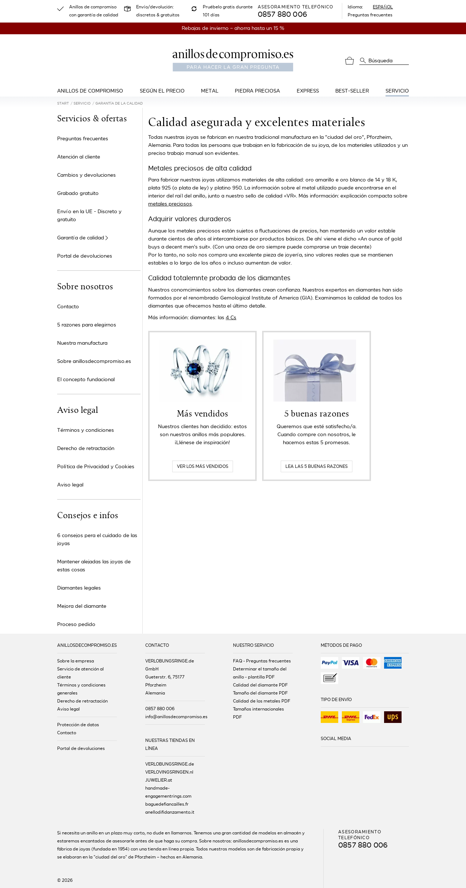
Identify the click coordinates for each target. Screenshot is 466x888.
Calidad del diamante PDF (260, 685)
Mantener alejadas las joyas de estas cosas (94, 566)
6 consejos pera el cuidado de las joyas (97, 539)
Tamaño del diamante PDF (260, 693)
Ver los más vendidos (202, 466)
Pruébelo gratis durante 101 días (228, 10)
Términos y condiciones (85, 430)
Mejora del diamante (81, 606)
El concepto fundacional (86, 379)
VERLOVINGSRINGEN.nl (169, 772)
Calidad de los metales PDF (261, 701)
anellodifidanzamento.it (169, 812)
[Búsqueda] (363, 60)
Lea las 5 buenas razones (316, 466)
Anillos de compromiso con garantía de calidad (93, 10)
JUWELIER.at (158, 780)
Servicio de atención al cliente (80, 673)
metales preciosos (170, 204)
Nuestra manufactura (82, 343)
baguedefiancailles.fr (167, 804)
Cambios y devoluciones (86, 175)
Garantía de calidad (80, 238)
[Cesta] (349, 61)
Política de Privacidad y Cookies (95, 466)
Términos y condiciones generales (81, 689)
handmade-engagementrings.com (168, 792)
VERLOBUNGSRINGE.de (169, 764)
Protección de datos (78, 724)
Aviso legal (70, 485)
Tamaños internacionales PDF (258, 713)
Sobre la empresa (75, 661)
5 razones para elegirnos (86, 325)
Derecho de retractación (85, 448)
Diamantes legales (79, 588)
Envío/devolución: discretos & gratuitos (157, 10)
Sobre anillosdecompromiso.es (94, 361)
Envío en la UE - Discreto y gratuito (89, 215)
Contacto (68, 307)
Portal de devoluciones (84, 256)
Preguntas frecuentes (370, 14)
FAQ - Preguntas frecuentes (262, 661)
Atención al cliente (78, 157)
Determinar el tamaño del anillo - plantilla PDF (260, 673)
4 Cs (231, 317)
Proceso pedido (76, 624)
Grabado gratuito (78, 193)
